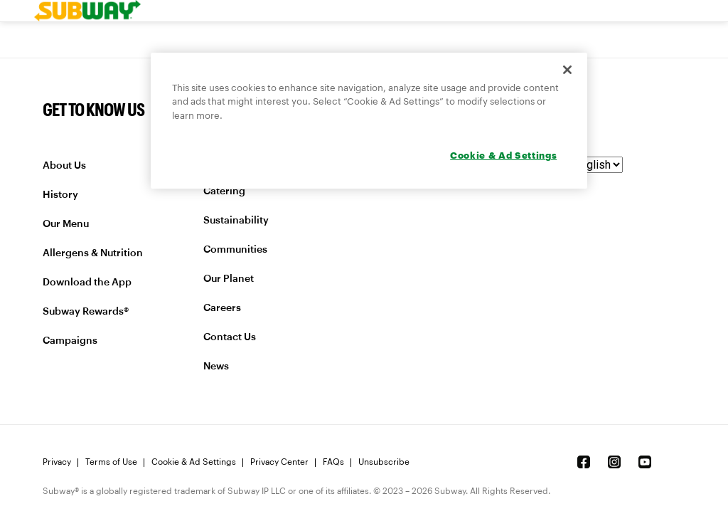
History (60, 195)
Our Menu (66, 224)
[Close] (567, 69)
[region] (369, 121)
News (216, 367)
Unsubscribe (384, 462)
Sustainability (236, 221)
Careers (222, 308)
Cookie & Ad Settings (193, 462)
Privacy (57, 462)
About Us (64, 166)
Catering (224, 191)
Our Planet (228, 279)
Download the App (87, 283)
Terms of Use (111, 462)
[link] (87, 10)
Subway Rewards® (86, 312)
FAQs (333, 462)
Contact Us (229, 337)
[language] (588, 165)
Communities (235, 250)
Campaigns (70, 341)
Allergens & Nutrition (93, 253)
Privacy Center (279, 462)
